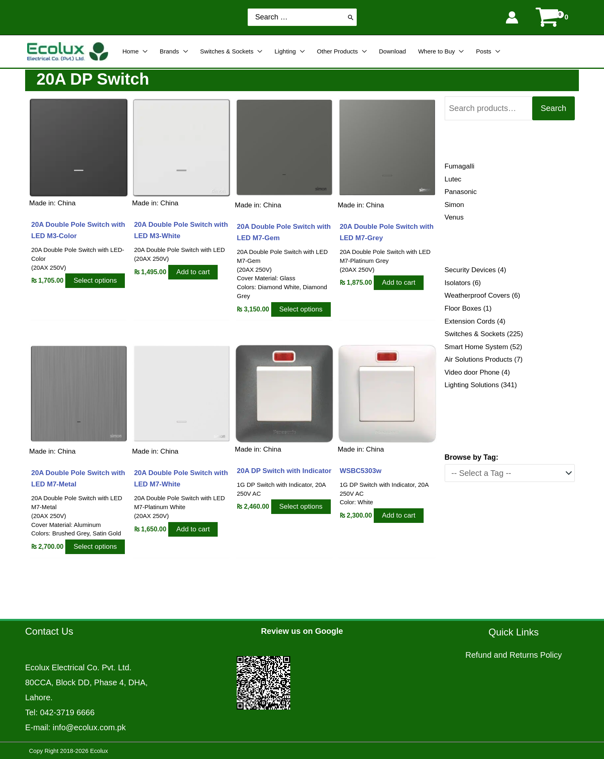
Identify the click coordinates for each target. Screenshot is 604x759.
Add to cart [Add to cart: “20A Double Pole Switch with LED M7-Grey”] (398, 282)
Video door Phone (472, 372)
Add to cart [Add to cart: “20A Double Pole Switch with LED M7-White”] (193, 529)
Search (553, 108)
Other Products (337, 51)
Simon (454, 205)
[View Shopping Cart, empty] (553, 17)
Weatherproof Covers (477, 295)
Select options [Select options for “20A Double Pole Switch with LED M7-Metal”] (95, 546)
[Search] (350, 17)
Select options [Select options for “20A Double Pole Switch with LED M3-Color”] (95, 280)
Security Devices (470, 270)
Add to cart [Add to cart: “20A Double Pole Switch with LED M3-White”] (193, 271)
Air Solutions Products (478, 359)
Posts (483, 51)
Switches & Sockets (227, 51)
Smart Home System (476, 347)
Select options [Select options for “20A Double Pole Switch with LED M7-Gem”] (301, 309)
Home (130, 51)
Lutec (453, 179)
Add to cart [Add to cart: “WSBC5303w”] (398, 515)
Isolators (458, 283)
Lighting (285, 51)
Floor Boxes (463, 308)
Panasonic (461, 192)
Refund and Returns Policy (513, 654)
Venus (454, 217)
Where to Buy (436, 51)
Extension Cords (470, 321)
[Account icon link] (511, 17)
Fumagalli (460, 166)
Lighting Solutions (472, 385)
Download (392, 51)
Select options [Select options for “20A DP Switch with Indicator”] (301, 506)
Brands (169, 51)
